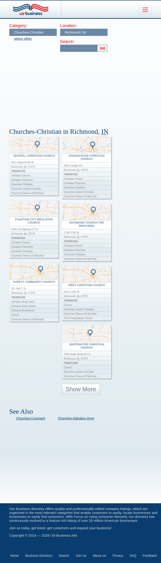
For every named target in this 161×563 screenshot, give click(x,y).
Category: (18, 25)
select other (23, 39)
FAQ (133, 555)
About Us (99, 555)
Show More (81, 389)
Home (14, 555)
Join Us (80, 555)
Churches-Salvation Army (76, 418)
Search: (67, 41)
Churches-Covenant (30, 418)
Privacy (118, 555)
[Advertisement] (85, 87)
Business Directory (38, 555)
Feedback (150, 555)
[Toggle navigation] (145, 9)
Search (64, 555)
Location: (68, 25)
